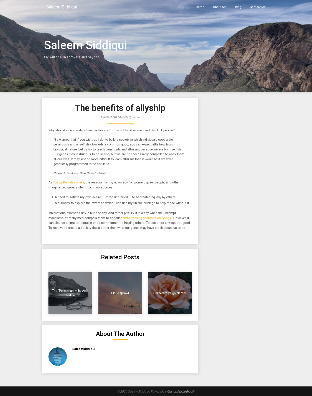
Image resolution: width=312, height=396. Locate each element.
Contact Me (258, 7)
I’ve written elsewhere (68, 182)
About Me (219, 7)
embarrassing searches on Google (147, 218)
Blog (238, 7)
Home (200, 7)
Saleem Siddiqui (61, 7)
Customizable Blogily (181, 391)
